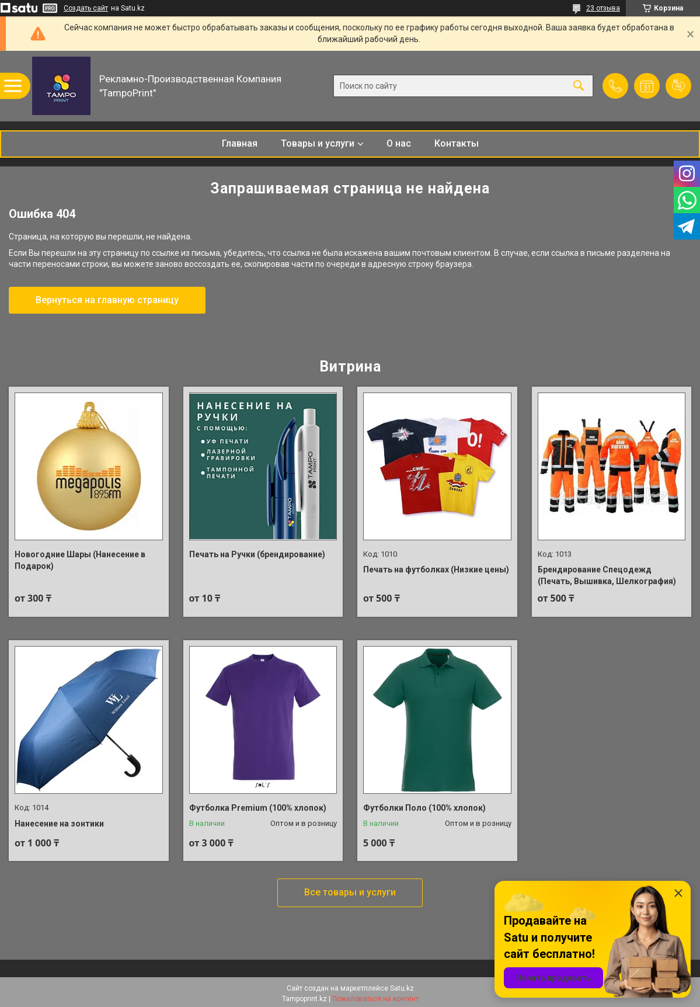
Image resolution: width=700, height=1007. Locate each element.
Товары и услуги (317, 143)
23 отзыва (603, 8)
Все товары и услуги (350, 892)
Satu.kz (402, 988)
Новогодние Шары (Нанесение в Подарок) (80, 560)
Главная (239, 143)
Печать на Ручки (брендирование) (257, 554)
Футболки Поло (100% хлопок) (424, 807)
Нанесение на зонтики (59, 823)
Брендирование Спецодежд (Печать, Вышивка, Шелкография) (607, 575)
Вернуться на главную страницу (107, 299)
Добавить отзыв (678, 86)
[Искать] (579, 86)
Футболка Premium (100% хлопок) (257, 807)
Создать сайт (86, 8)
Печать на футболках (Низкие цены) (436, 569)
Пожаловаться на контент (375, 999)
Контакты (456, 143)
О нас (398, 143)
